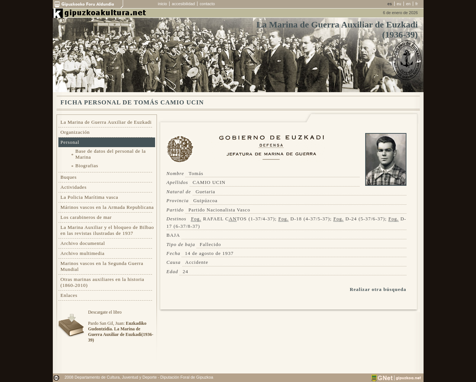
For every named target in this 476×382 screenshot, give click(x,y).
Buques (69, 177)
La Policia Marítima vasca (89, 197)
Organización (75, 132)
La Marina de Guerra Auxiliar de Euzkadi (106, 122)
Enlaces (69, 295)
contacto (207, 3)
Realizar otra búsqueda (378, 289)
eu (399, 3)
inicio (162, 3)
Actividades (74, 187)
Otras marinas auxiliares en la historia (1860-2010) (102, 282)
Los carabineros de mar (86, 217)
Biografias (87, 165)
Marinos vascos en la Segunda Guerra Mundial (102, 266)
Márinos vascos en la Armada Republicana (107, 207)
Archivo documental (83, 243)
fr (416, 3)
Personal (70, 142)
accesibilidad (183, 3)
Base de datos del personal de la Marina (110, 154)
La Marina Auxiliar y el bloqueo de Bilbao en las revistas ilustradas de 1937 (107, 230)
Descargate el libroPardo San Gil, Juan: (120, 326)
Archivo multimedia (82, 253)
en (408, 3)
